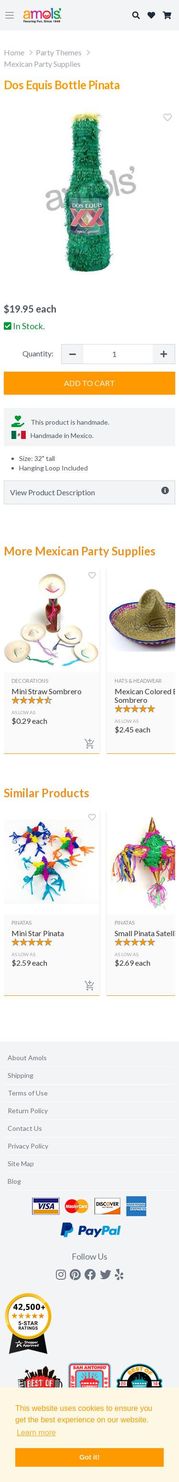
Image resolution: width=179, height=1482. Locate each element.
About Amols (27, 1058)
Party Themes (59, 52)
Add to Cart (89, 382)
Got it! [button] (89, 1457)
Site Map (21, 1163)
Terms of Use (28, 1093)
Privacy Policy (28, 1146)
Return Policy (28, 1110)
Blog (14, 1181)
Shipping (20, 1075)
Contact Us (25, 1128)
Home (14, 52)
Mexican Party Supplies (42, 63)
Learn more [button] (36, 1433)
